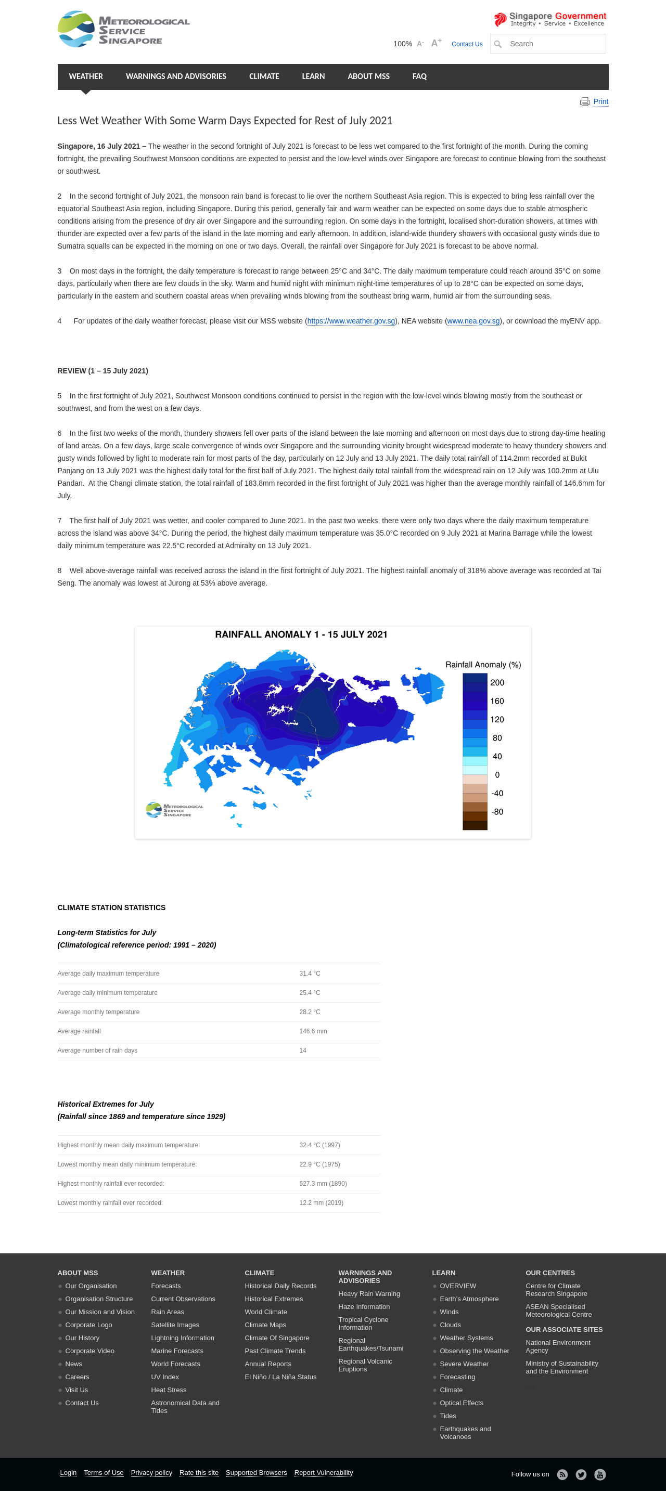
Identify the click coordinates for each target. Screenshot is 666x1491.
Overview (458, 1286)
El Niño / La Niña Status (281, 1377)
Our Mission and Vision (100, 1312)
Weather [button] (86, 76)
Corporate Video (90, 1351)
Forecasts (166, 1286)
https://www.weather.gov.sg (351, 321)
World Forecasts (175, 1364)
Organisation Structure (99, 1299)
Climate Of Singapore (277, 1338)
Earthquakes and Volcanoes (465, 1433)
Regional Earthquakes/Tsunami (371, 1344)
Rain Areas (168, 1312)
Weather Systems (466, 1338)
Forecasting (458, 1377)
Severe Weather (464, 1364)
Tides (448, 1416)
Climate (264, 76)
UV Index (165, 1377)
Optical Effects (462, 1403)
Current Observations (183, 1299)
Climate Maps (265, 1325)
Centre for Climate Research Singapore (557, 1290)
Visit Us (77, 1390)
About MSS (369, 76)
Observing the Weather (474, 1351)
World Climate (266, 1312)
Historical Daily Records (281, 1286)
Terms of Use (104, 1472)
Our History (83, 1338)
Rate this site (199, 1472)
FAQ (420, 76)
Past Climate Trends (275, 1351)
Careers (77, 1377)
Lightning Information (182, 1338)
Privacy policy (151, 1472)
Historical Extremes (274, 1299)
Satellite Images (175, 1325)
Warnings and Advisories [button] (176, 76)
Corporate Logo (89, 1325)
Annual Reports (268, 1364)
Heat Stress (169, 1390)
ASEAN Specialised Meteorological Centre (559, 1310)
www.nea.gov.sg (473, 321)
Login (68, 1472)
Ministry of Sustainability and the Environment (562, 1367)
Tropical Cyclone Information (364, 1323)
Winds (449, 1312)
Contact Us (467, 44)
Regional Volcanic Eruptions (365, 1365)
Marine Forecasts (177, 1351)
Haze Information (364, 1307)
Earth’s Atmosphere (469, 1299)
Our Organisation (91, 1286)
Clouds (450, 1325)
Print (601, 101)
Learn (313, 76)
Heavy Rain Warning (370, 1294)
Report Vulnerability (323, 1472)
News (74, 1364)
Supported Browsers (256, 1472)
